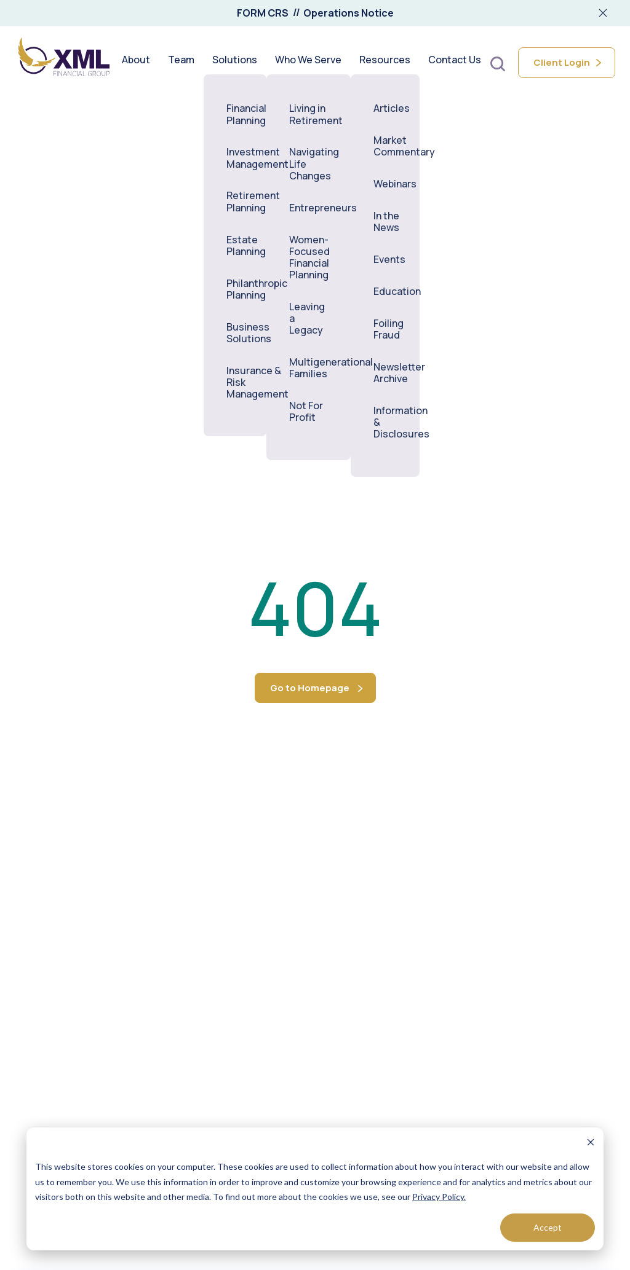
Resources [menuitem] (384, 63)
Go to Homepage (309, 687)
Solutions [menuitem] (234, 63)
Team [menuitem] (181, 63)
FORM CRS (263, 13)
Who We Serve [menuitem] (308, 63)
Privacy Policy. (439, 1196)
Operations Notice (348, 13)
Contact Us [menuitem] (454, 63)
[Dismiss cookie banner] (590, 1143)
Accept (547, 1227)
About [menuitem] (136, 63)
